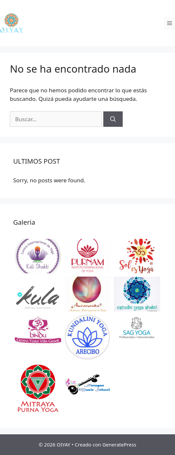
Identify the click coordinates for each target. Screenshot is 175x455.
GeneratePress (119, 444)
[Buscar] (113, 119)
